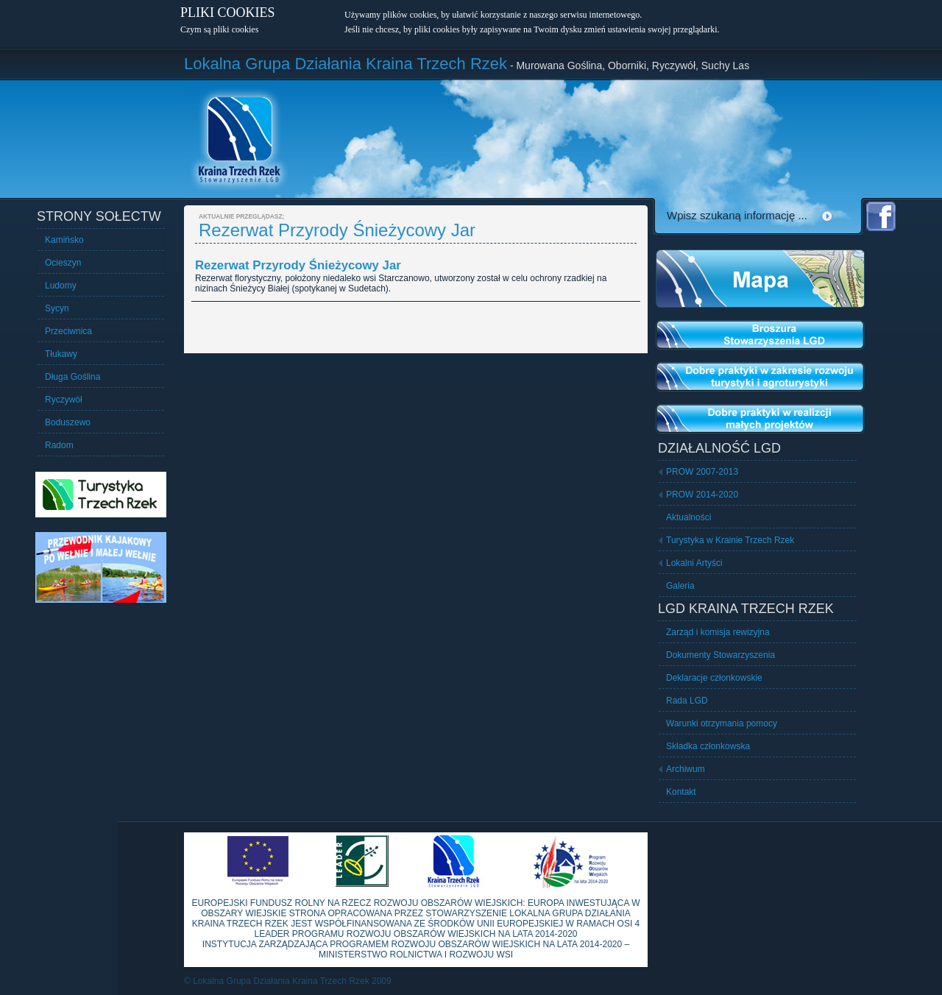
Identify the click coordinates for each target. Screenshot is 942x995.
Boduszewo (68, 422)
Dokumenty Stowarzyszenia (720, 655)
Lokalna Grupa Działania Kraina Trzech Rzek (345, 63)
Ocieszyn (63, 263)
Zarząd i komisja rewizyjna (718, 632)
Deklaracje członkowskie (714, 678)
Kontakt (681, 792)
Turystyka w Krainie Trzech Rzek (730, 540)
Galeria (680, 586)
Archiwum (685, 769)
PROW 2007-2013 (702, 472)
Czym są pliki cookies (219, 29)
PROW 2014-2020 (702, 494)
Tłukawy (61, 354)
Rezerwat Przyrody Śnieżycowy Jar (298, 265)
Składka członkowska (708, 746)
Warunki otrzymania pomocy (721, 723)
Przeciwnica (68, 331)
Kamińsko (64, 240)
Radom (59, 445)
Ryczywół (63, 399)
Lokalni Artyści (694, 563)
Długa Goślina (72, 377)
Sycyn (57, 308)
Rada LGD (687, 700)
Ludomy (61, 285)
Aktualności (688, 517)
